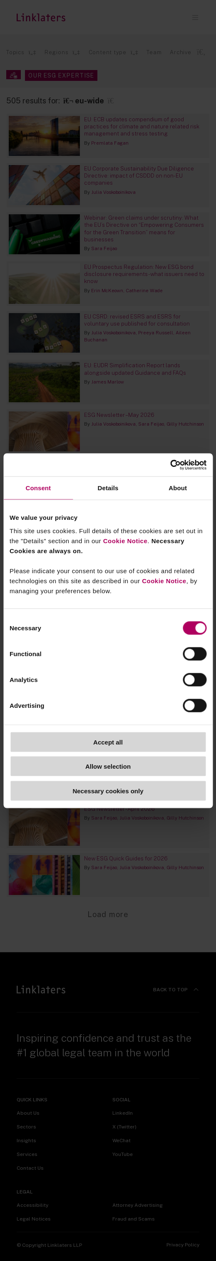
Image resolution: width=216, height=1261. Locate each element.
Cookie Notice (125, 540)
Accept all (108, 741)
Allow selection (108, 766)
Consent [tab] (38, 487)
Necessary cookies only (107, 790)
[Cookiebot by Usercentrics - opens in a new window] (170, 464)
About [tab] (178, 487)
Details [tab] (108, 487)
